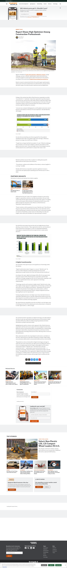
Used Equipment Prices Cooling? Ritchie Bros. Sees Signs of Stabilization (25, 383)
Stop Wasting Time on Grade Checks (15, 191)
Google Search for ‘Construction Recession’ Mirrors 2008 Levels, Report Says (11, 383)
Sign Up (9, 555)
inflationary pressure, (41, 74)
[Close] (65, 565)
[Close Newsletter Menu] (60, 8)
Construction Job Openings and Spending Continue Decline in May (54, 383)
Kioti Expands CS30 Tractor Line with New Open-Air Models (39, 472)
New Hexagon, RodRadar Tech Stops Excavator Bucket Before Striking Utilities (26, 472)
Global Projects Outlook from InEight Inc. (39, 79)
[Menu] (6, 3)
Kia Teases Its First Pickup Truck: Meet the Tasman (12, 472)
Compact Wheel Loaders (43, 439)
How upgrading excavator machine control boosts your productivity (46, 483)
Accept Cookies (58, 565)
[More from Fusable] (33, 0)
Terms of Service (35, 17)
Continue (35, 397)
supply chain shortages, (31, 74)
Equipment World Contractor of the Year (18, 482)
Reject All (51, 565)
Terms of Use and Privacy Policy (35, 16)
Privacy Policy (30, 17)
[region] (33, 565)
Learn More (12, 489)
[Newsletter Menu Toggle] (60, 3)
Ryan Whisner (21, 36)
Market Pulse (19, 29)
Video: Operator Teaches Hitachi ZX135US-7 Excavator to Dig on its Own (54, 472)
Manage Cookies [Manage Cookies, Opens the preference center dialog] (44, 565)
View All (47, 486)
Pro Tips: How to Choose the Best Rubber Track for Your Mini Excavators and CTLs (27, 192)
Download (39, 486)
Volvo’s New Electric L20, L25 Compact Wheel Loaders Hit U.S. (49, 443)
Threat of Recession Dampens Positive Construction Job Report (40, 383)
